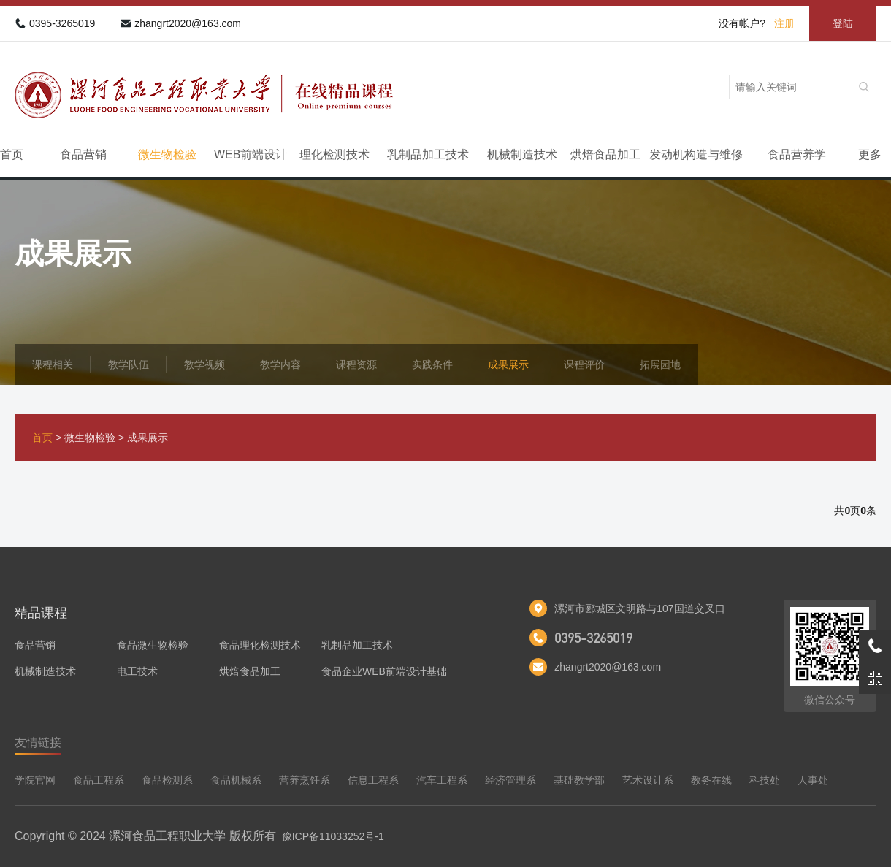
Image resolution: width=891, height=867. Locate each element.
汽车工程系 (441, 780)
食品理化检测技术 (260, 645)
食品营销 (83, 154)
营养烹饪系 (304, 780)
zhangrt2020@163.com (187, 23)
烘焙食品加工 (605, 154)
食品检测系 (167, 780)
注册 (784, 23)
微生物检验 (167, 154)
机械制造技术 (522, 154)
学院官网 (35, 780)
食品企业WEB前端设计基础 (384, 671)
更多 (870, 154)
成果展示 (508, 364)
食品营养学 (797, 154)
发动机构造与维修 (696, 154)
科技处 (764, 780)
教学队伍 (128, 364)
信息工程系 (373, 780)
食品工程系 (98, 780)
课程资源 (356, 364)
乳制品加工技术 (428, 154)
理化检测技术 (334, 154)
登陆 (843, 23)
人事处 (813, 780)
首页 (11, 154)
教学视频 (204, 364)
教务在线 (711, 780)
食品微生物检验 (152, 645)
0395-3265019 (62, 23)
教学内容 (280, 364)
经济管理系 (510, 780)
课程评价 (584, 364)
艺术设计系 (647, 780)
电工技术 (137, 671)
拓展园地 (660, 364)
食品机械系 (235, 780)
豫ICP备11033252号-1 (333, 836)
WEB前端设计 (250, 154)
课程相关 (52, 364)
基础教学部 (579, 780)
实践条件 (432, 364)
